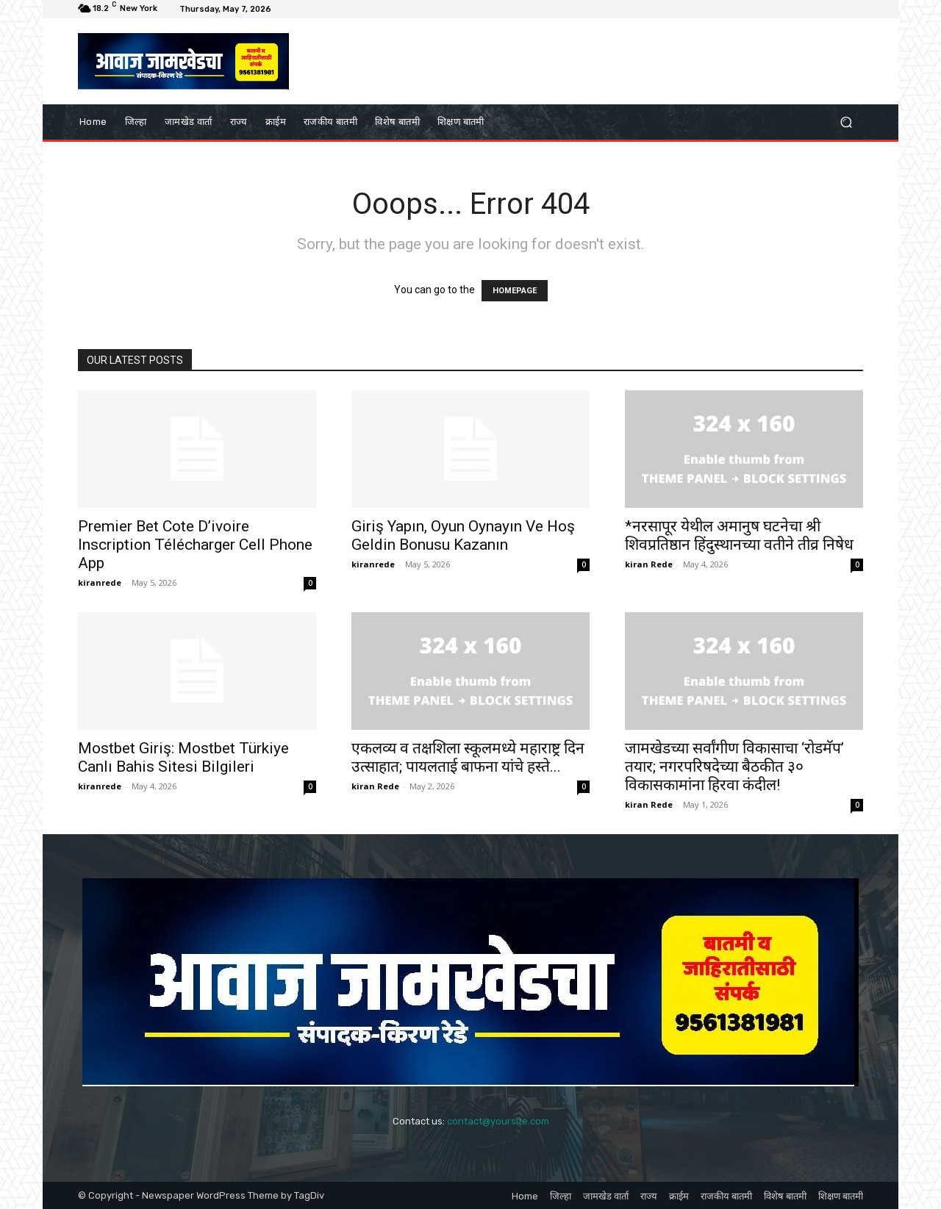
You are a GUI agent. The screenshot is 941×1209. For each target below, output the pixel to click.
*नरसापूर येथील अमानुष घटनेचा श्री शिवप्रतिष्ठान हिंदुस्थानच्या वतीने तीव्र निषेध (739, 535)
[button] (846, 121)
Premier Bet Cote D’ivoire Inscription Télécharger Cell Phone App (195, 544)
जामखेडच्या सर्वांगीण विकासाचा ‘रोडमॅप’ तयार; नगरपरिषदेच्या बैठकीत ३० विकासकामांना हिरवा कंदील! (734, 766)
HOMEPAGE (515, 290)
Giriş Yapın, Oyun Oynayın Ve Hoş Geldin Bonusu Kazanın (463, 535)
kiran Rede (649, 564)
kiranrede (99, 582)
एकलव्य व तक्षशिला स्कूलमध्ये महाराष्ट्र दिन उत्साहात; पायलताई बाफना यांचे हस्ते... (467, 757)
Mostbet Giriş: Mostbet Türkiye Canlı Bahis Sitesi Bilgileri (183, 757)
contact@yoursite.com (498, 1121)
